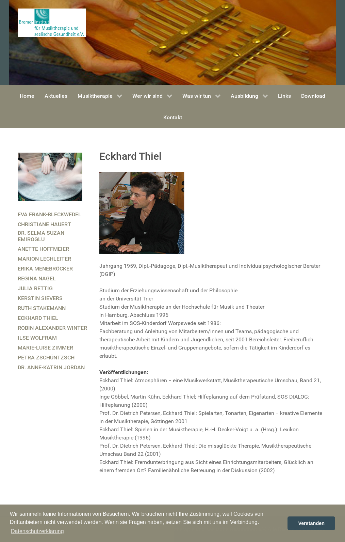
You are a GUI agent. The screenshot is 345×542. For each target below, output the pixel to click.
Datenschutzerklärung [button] (37, 531)
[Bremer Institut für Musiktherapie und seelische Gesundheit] (52, 22)
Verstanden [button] (311, 523)
